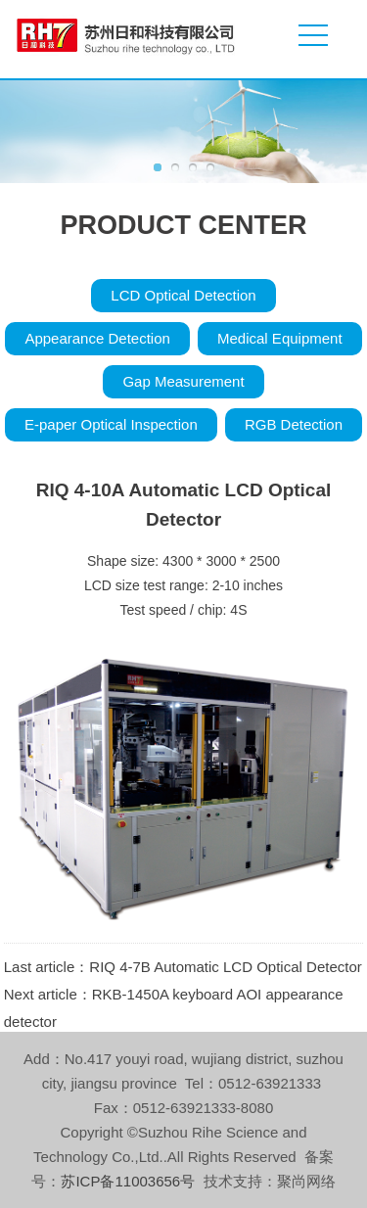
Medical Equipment (280, 338)
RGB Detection (294, 424)
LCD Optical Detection (183, 295)
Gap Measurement (183, 381)
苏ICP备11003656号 (128, 1181)
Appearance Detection (96, 338)
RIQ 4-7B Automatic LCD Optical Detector (225, 966)
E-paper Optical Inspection (111, 424)
